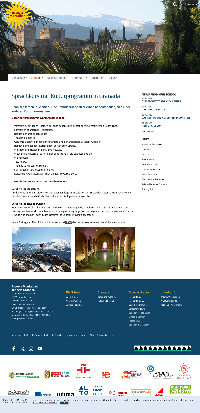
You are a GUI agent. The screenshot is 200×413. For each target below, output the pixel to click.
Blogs (113, 77)
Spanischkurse (57, 77)
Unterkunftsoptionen (170, 296)
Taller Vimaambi (149, 174)
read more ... (148, 131)
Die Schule (19, 77)
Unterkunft (79, 77)
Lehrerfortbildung (137, 308)
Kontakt (83, 335)
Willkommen (72, 296)
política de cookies (45, 403)
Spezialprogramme (138, 304)
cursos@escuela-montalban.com (38, 311)
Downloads (102, 335)
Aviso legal (17, 335)
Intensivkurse (135, 296)
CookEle (146, 149)
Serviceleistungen (74, 304)
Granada (37, 77)
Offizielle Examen (137, 316)
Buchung (98, 77)
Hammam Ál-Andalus (152, 144)
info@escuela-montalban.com (32, 307)
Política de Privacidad (54, 335)
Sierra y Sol (147, 189)
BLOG (68, 222)
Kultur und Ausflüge (107, 296)
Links (111, 335)
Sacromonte (148, 159)
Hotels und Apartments (171, 304)
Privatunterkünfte (168, 300)
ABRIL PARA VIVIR (152, 126)
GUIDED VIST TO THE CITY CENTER (161, 101)
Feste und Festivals (107, 300)
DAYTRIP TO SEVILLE (154, 109)
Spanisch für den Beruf (139, 312)
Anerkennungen (73, 300)
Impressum (72, 335)
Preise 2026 (134, 320)
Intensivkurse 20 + (137, 300)
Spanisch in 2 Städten (139, 324)
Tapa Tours (147, 154)
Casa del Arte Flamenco (153, 179)
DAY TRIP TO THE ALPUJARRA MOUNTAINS (166, 118)
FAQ (92, 335)
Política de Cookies (33, 335)
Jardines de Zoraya (151, 169)
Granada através (150, 164)
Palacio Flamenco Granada (154, 184)
